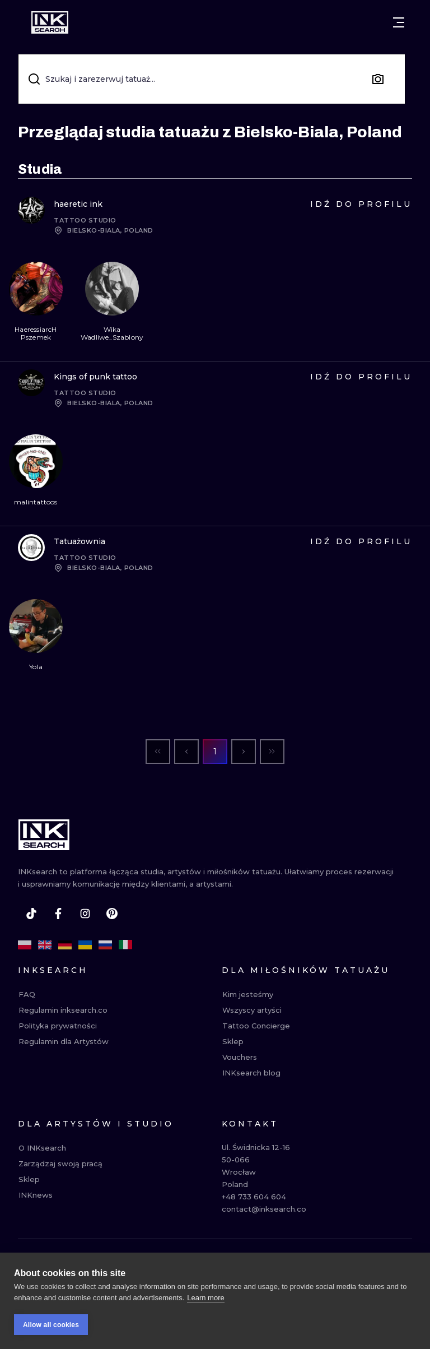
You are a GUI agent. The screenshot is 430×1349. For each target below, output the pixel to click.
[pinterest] (112, 913)
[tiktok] (31, 913)
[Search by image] (378, 79)
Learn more (205, 1298)
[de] (65, 945)
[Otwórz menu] (398, 22)
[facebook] (58, 913)
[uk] (85, 945)
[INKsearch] (49, 22)
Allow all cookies (51, 1325)
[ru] (105, 945)
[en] (45, 945)
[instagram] (85, 913)
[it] (125, 945)
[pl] (24, 945)
